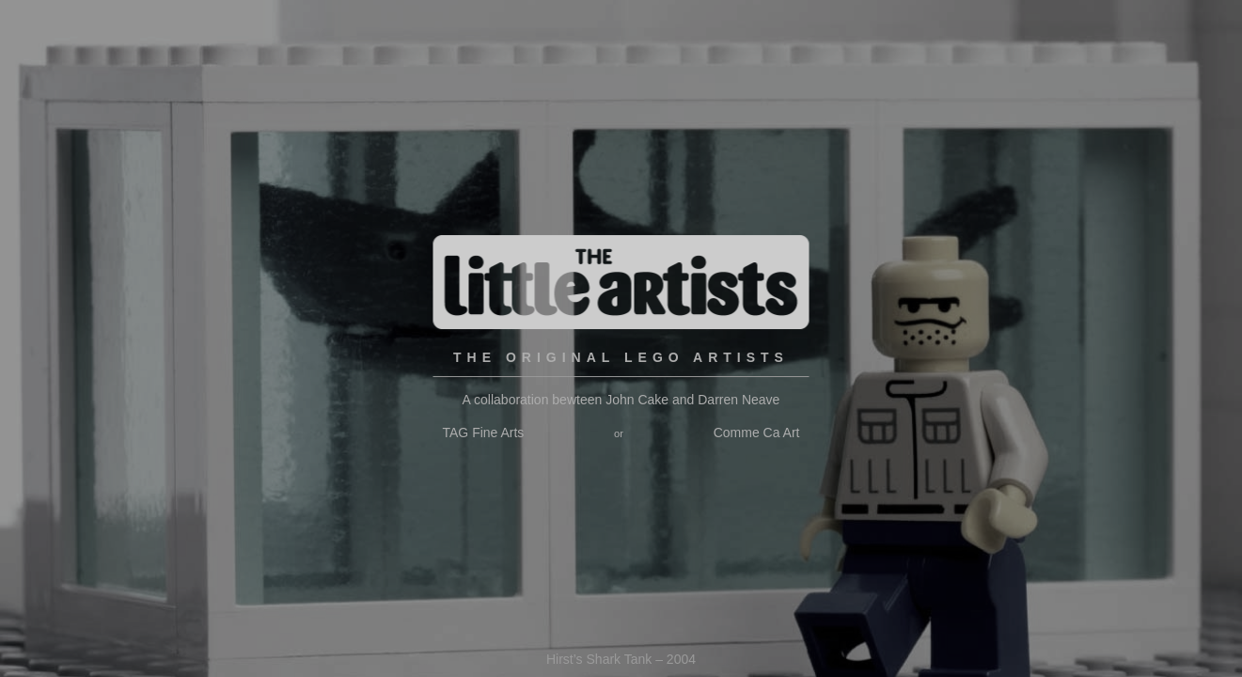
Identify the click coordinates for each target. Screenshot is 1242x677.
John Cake (636, 399)
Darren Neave (738, 399)
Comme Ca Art (757, 432)
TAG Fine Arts (484, 432)
